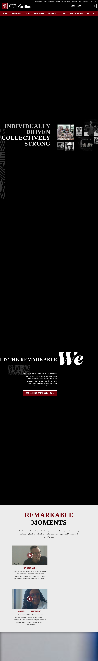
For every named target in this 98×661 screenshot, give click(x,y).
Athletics (91, 13)
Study (5, 13)
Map (80, 1)
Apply (91, 1)
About (63, 13)
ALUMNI (58, 1)
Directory (85, 1)
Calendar (74, 1)
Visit (28, 13)
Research (52, 13)
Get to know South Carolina (39, 393)
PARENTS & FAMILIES (65, 1)
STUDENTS (45, 1)
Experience (16, 13)
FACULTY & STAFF (51, 1)
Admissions (39, 13)
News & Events (76, 13)
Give (96, 1)
